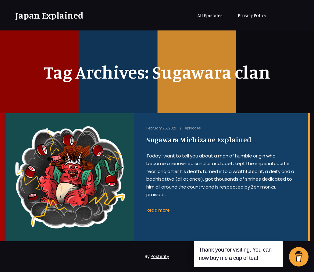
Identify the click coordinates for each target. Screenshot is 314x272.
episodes (193, 128)
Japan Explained (45, 15)
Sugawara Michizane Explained (198, 139)
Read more (157, 210)
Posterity (160, 256)
